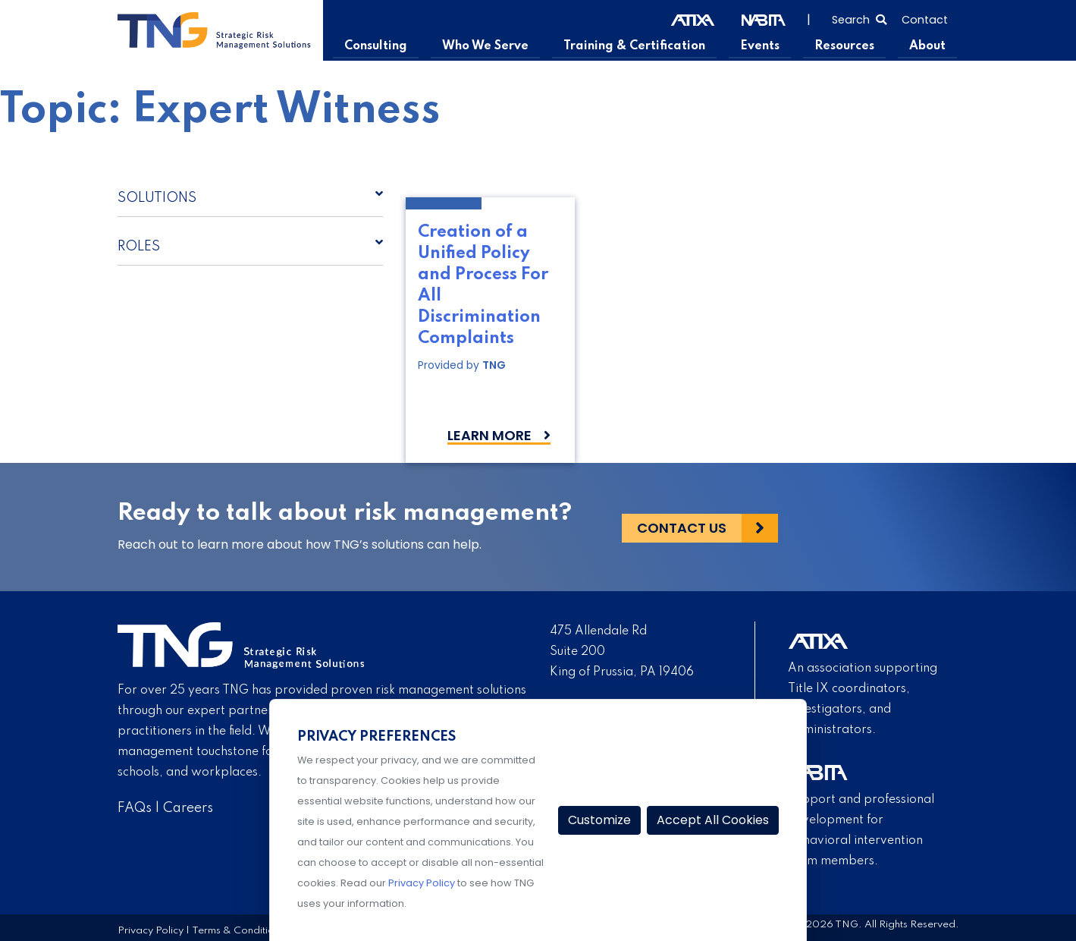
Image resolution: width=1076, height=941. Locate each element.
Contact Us (681, 527)
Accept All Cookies (713, 820)
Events (761, 46)
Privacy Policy (151, 930)
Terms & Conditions (238, 930)
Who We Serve (489, 46)
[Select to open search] (859, 18)
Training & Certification (636, 46)
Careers (188, 808)
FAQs (135, 808)
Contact (925, 19)
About (927, 46)
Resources (845, 46)
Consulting (381, 46)
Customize (599, 820)
